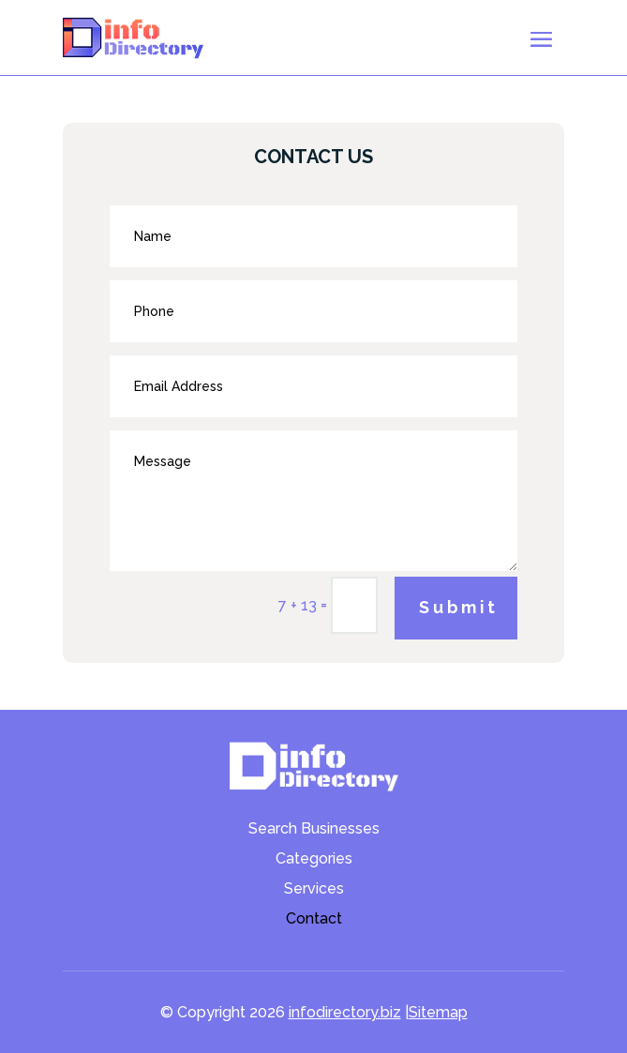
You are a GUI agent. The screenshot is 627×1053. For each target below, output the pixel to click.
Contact (314, 919)
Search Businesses (314, 829)
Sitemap (438, 1012)
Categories (314, 859)
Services (314, 889)
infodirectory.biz (345, 1012)
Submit (459, 607)
